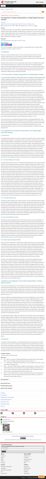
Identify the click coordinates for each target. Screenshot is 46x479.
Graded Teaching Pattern (5, 40)
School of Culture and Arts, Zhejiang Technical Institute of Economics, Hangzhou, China (17, 24)
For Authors (26, 457)
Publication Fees (27, 455)
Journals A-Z (3, 455)
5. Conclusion (5, 339)
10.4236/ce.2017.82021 (7, 25)
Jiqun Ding (3, 22)
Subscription (3, 468)
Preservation (26, 469)
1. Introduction (5, 51)
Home (3, 9)
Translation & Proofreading (6, 469)
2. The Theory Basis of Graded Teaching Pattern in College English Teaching (22, 74)
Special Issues (26, 461)
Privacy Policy (26, 473)
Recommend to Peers (5, 401)
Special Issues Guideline (6, 388)
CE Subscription (4, 395)
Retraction (26, 471)
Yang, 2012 (39, 195)
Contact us (3, 406)
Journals (7, 9)
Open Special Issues (5, 383)
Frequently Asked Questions (6, 399)
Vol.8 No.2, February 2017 (14, 15)
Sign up (23, 477)
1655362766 (4, 422)
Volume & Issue (4, 473)
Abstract (3, 28)
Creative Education (4, 15)
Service (3, 464)
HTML (16, 25)
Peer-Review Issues (28, 459)
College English (14, 40)
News (25, 462)
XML (19, 25)
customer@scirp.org (6, 419)
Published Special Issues (6, 385)
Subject (2, 457)
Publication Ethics (27, 468)
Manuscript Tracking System (6, 466)
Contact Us (3, 462)
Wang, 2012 (31, 151)
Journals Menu (5, 379)
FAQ (2, 471)
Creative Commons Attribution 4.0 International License (32, 439)
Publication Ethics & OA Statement (7, 397)
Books (2, 459)
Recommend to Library (5, 403)
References (3, 357)
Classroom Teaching (21, 40)
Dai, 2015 (13, 69)
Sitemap (2, 461)
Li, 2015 (34, 116)
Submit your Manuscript (33, 477)
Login (3, 5)
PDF (13, 25)
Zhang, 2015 (8, 294)
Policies (26, 464)
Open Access (26, 466)
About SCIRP (27, 454)
